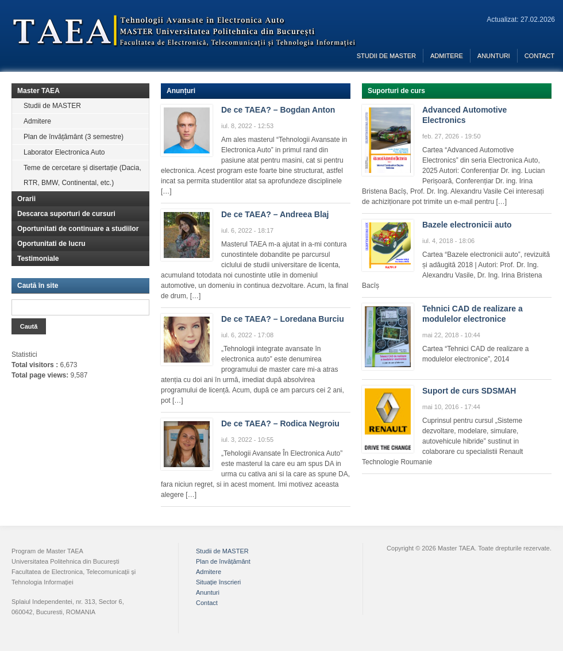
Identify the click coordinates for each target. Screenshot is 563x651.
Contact (539, 55)
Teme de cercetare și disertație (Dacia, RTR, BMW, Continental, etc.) (82, 175)
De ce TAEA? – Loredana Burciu (282, 318)
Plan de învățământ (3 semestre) (74, 137)
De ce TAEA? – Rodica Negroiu (280, 423)
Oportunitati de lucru (51, 244)
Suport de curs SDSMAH (469, 390)
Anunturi (493, 55)
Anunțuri (181, 91)
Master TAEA (38, 91)
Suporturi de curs (396, 91)
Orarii (26, 199)
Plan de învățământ (223, 561)
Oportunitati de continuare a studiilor (77, 229)
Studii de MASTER (386, 55)
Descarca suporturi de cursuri (66, 214)
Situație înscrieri (218, 582)
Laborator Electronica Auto (64, 152)
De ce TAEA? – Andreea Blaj (275, 214)
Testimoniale (38, 259)
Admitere (446, 55)
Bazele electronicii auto (467, 224)
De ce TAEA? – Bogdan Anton (278, 109)
